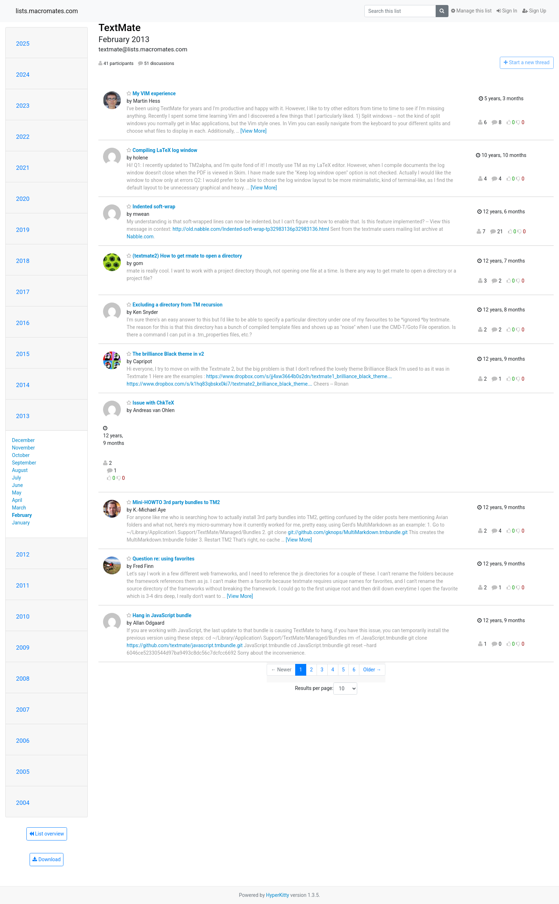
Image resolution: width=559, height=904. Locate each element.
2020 (23, 198)
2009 (23, 647)
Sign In (507, 11)
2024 (23, 74)
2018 (23, 260)
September (24, 463)
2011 (23, 585)
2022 (23, 136)
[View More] (253, 131)
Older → (372, 669)
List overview (46, 834)
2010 (23, 616)
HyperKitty (277, 895)
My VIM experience (151, 93)
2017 (23, 291)
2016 (23, 322)
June (17, 485)
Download (46, 859)
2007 (23, 709)
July (16, 478)
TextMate (119, 28)
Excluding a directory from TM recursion (174, 305)
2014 (23, 384)
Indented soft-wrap (151, 206)
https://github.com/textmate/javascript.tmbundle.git (184, 645)
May (16, 493)
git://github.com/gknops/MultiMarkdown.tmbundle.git (347, 532)
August (20, 470)
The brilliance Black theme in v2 (165, 354)
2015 (23, 353)
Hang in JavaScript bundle (159, 615)
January (21, 522)
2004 (23, 802)
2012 (23, 554)
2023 (23, 105)
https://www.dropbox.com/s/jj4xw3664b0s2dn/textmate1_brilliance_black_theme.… (299, 376)
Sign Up (534, 11)
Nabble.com (140, 236)
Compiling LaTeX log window (162, 150)
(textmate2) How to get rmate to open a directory (184, 256)
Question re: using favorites (160, 559)
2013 (23, 416)
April (17, 500)
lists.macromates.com (47, 11)
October (21, 455)
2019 (23, 229)
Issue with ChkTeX (150, 403)
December (23, 440)
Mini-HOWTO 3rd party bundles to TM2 (173, 502)
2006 (23, 740)
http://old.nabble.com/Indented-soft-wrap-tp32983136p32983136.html (251, 229)
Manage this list (471, 11)
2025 (23, 43)
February (22, 515)
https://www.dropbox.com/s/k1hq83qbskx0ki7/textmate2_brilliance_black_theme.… (219, 384)
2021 (23, 167)
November (23, 448)
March (19, 508)
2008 (23, 678)
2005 (23, 771)
